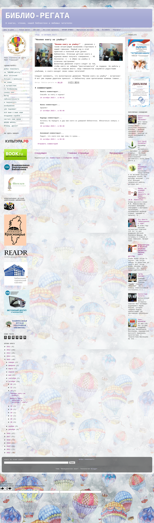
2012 (9, 350)
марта (11, 369)
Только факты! (24, 30)
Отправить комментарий (48, 144)
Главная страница (78, 153)
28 (11, 422)
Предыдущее (116, 153)
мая (10, 375)
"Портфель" (117, 30)
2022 (9, 453)
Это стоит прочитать (51, 30)
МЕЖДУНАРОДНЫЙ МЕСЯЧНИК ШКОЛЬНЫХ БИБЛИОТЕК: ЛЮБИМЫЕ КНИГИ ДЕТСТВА (138, 250)
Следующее (41, 153)
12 (11, 387)
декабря (12, 429)
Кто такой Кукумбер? (142, 142)
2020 (9, 446)
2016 (9, 433)
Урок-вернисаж (141, 320)
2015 (9, 359)
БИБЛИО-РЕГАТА (37, 16)
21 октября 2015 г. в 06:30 (52, 139)
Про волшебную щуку (142, 166)
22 (11, 416)
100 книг (36, 30)
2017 (9, 437)
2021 (9, 449)
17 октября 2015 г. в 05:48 (52, 111)
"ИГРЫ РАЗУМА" (141, 275)
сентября (12, 378)
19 (11, 413)
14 (11, 391)
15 (11, 406)
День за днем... (10, 30)
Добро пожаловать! (87, 459)
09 (11, 384)
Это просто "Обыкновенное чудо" (143, 221)
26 (11, 419)
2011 (9, 347)
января (11, 362)
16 (11, 409)
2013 (9, 353)
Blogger (94, 469)
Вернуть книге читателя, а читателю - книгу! (19, 400)
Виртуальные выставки (85, 30)
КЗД (98, 30)
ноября (11, 426)
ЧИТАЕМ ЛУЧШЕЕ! (68, 30)
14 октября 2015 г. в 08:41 (52, 98)
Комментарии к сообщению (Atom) (64, 158)
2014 (9, 356)
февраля (12, 365)
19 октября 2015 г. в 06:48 (52, 126)
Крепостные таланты (142, 295)
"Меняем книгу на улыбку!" (17, 394)
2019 (9, 443)
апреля (11, 372)
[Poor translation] (8, 489)
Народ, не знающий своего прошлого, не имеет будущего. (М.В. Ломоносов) (138, 194)
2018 (9, 440)
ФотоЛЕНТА (106, 30)
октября (12, 381)
